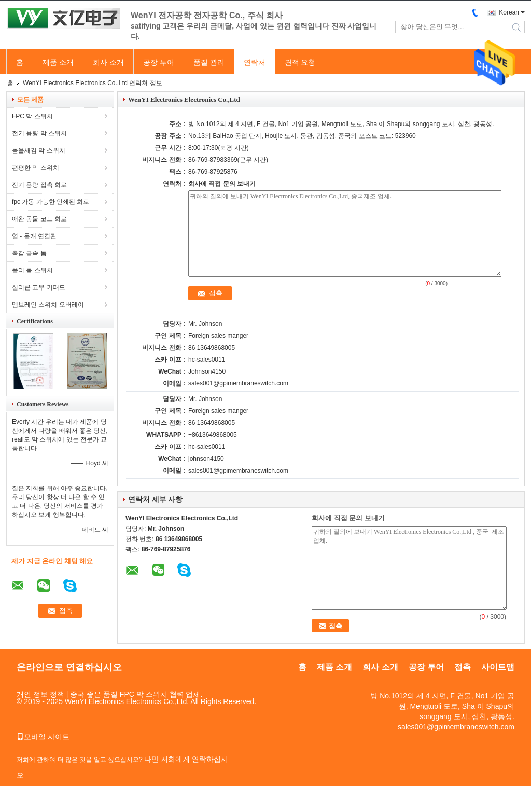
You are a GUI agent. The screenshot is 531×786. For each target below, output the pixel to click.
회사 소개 (108, 62)
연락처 (255, 62)
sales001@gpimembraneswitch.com (238, 383)
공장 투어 (158, 62)
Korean (509, 12)
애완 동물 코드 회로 (39, 219)
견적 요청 (300, 62)
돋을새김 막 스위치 (38, 150)
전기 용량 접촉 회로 (39, 184)
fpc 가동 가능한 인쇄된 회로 (50, 201)
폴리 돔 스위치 (32, 270)
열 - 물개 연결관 (34, 236)
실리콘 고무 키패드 (38, 287)
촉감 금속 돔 (29, 253)
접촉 (462, 667)
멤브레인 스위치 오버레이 (48, 304)
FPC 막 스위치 (32, 116)
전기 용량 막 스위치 (39, 133)
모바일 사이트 (43, 737)
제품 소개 (58, 62)
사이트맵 (497, 667)
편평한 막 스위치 (35, 167)
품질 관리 (209, 62)
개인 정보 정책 (40, 694)
